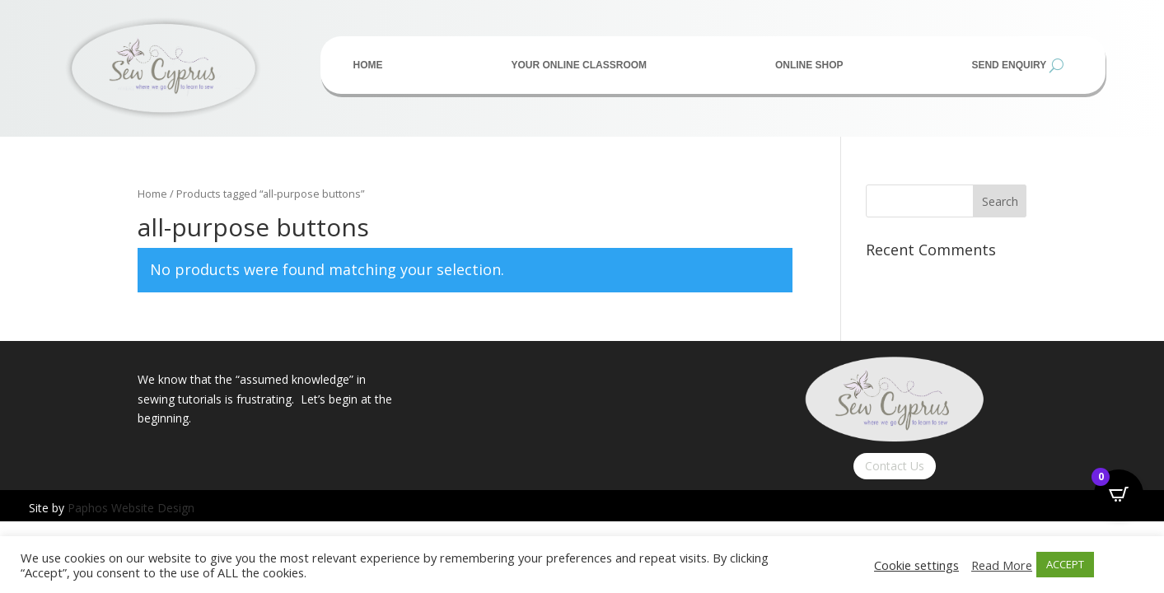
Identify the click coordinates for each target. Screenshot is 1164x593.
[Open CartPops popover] (1118, 494)
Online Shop (809, 65)
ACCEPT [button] (1065, 564)
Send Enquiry (1008, 65)
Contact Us (894, 466)
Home (368, 65)
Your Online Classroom (579, 65)
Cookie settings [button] (916, 565)
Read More (1001, 565)
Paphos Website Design (131, 508)
